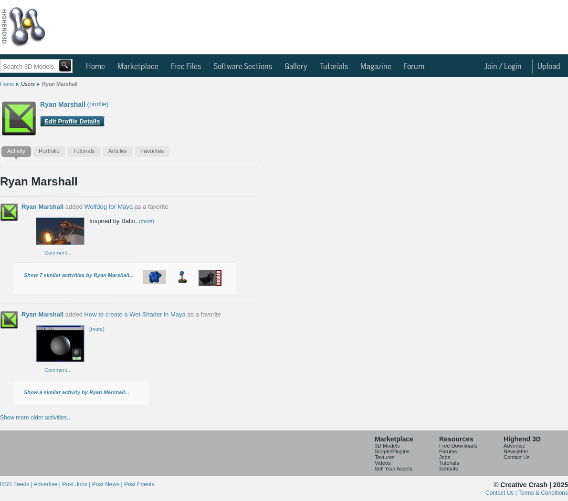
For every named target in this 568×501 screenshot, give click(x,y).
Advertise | (47, 484)
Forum (414, 67)
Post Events (139, 484)
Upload (548, 67)
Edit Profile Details (72, 121)
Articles (117, 151)
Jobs (444, 457)
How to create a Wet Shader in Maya (135, 314)
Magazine (375, 67)
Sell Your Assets (393, 468)
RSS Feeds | (16, 484)
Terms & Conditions (543, 493)
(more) (146, 221)
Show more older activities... (36, 417)
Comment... (58, 253)
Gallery (295, 67)
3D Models (387, 446)
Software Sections (242, 67)
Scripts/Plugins (392, 451)
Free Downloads (458, 446)
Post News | (108, 484)
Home (95, 67)
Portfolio (49, 151)
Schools (448, 468)
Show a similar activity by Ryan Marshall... (76, 392)
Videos (382, 463)
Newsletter (516, 451)
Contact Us (516, 457)
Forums (448, 451)
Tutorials (334, 67)
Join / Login (503, 67)
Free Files (186, 67)
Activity (16, 151)
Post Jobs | (77, 484)
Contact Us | (501, 493)
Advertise (515, 446)
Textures (385, 457)
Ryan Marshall (60, 84)
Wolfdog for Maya (108, 206)
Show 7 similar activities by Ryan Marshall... (79, 275)
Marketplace (137, 67)
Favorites (152, 151)
